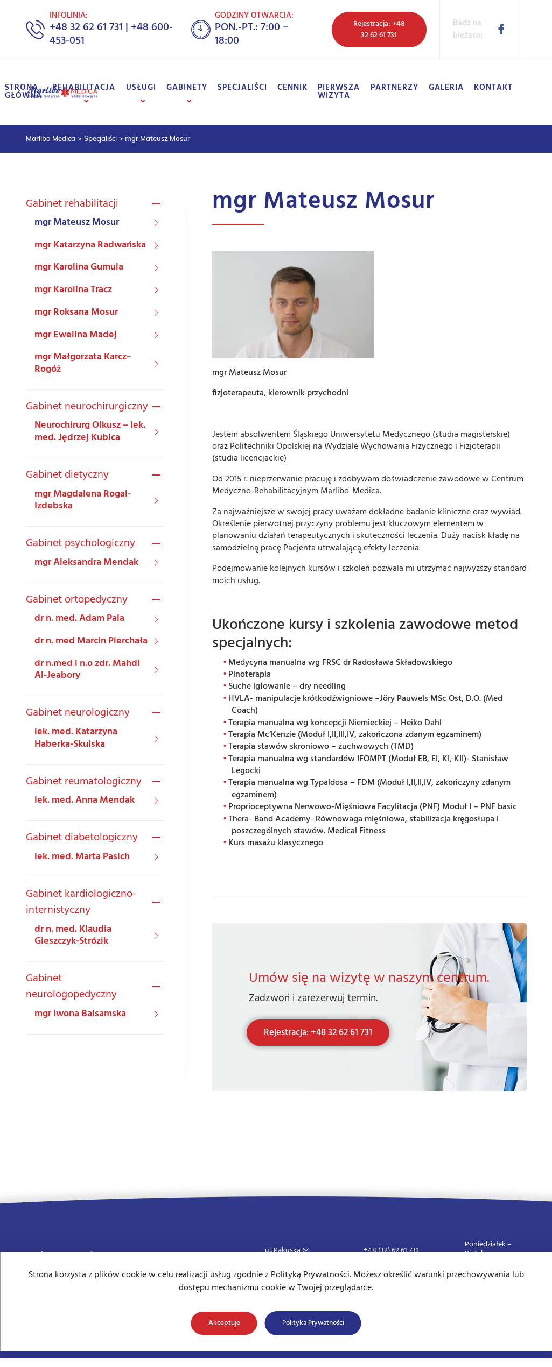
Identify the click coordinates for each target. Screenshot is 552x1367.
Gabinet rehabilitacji (72, 204)
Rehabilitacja (84, 87)
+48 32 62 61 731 (86, 27)
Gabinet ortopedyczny (77, 600)
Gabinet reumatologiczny (84, 782)
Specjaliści (242, 87)
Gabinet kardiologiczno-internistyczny (81, 902)
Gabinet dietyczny (67, 475)
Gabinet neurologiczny (78, 713)
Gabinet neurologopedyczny (71, 987)
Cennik (293, 87)
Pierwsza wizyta (339, 91)
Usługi (141, 87)
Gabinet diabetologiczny (82, 838)
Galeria (446, 87)
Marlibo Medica (50, 138)
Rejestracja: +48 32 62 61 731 (379, 29)
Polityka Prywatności (313, 1323)
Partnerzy (394, 87)
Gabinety (186, 87)
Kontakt (493, 87)
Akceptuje (224, 1323)
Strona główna (24, 91)
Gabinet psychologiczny (80, 543)
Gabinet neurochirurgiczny (87, 407)
